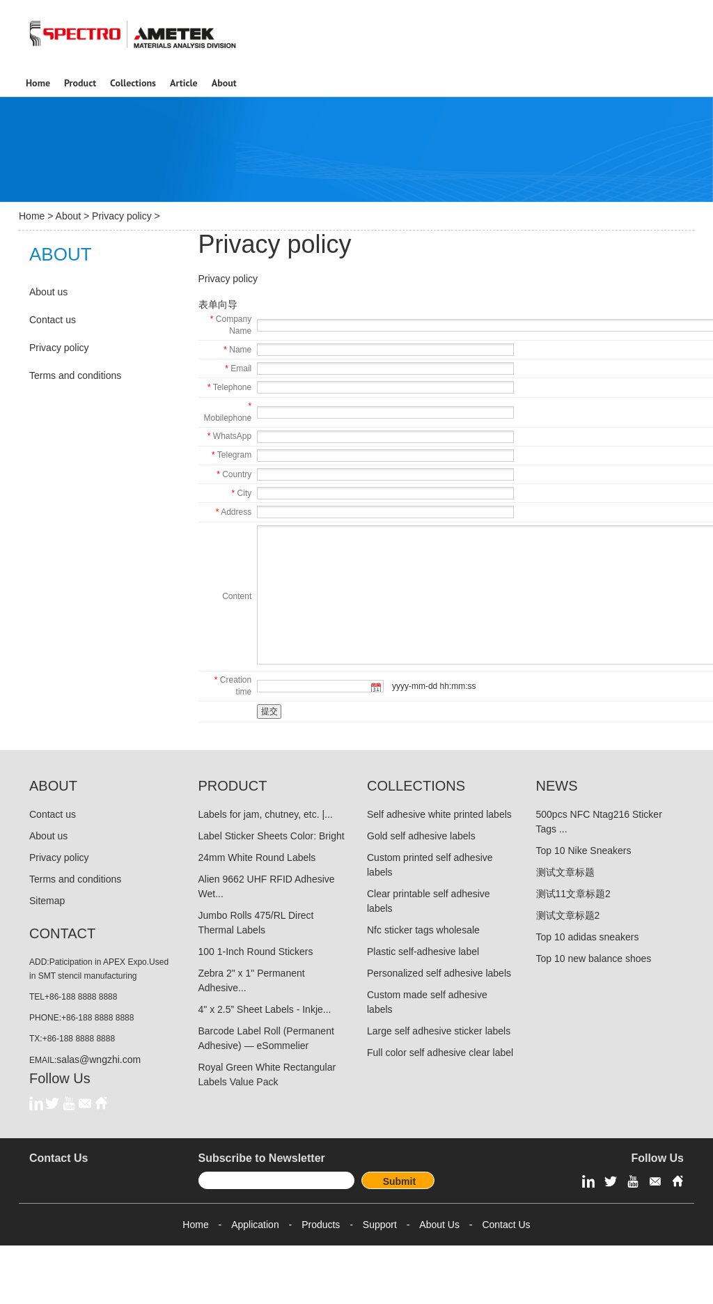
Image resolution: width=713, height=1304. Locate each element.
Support (380, 1224)
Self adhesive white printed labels (439, 814)
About (68, 216)
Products (320, 1224)
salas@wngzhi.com (98, 1059)
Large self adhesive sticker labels (438, 1031)
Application (255, 1224)
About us (48, 291)
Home (32, 216)
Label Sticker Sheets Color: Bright (271, 835)
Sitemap (47, 900)
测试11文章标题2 (573, 893)
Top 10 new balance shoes (594, 958)
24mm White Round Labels (257, 857)
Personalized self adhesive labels (439, 973)
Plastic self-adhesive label (423, 951)
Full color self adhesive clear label (440, 1052)
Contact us (52, 319)
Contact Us (506, 1224)
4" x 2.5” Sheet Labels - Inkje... (264, 1009)
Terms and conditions (75, 375)
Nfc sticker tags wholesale (423, 930)
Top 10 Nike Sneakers (584, 850)
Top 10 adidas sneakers (587, 936)
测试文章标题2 (568, 915)
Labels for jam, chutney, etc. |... (265, 814)
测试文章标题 (565, 872)
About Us (439, 1224)
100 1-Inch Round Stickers (255, 951)
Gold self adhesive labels (421, 835)
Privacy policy (122, 216)
